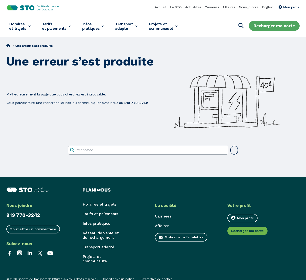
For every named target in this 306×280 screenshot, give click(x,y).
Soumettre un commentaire (33, 229)
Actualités (193, 7)
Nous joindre (249, 7)
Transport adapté (131, 25)
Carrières (212, 7)
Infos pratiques (95, 25)
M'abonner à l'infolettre (184, 237)
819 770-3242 (23, 215)
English (267, 7)
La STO (176, 7)
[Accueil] (8, 45)
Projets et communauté (169, 25)
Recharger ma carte (274, 25)
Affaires (228, 7)
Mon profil (289, 7)
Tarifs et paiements (57, 25)
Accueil (160, 7)
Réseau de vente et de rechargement (101, 235)
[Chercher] (241, 26)
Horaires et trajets (18, 25)
